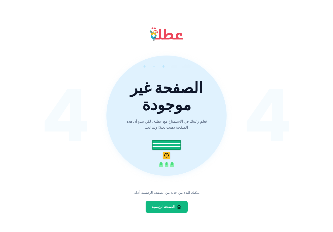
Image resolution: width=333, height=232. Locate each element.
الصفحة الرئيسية (166, 206)
